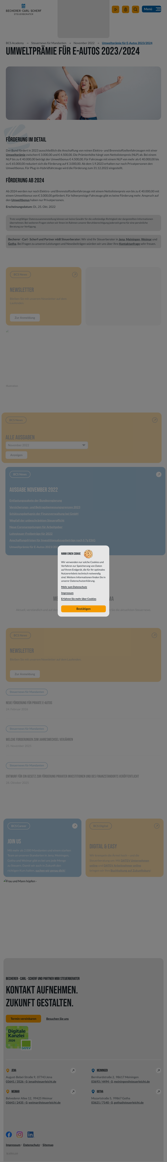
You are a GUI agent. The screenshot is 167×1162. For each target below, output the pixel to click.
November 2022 (84, 43)
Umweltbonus (20, 200)
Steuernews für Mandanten (48, 43)
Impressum (13, 1145)
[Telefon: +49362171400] (102, 1103)
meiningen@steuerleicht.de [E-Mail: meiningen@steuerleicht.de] (132, 1082)
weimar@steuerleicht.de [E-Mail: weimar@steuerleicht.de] (44, 1103)
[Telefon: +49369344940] (102, 1082)
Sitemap (48, 1145)
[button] (135, 11)
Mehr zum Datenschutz (74, 587)
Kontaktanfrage (129, 244)
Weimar (146, 239)
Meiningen (133, 239)
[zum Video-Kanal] (115, 11)
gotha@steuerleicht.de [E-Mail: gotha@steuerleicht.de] (129, 1103)
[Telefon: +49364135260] (16, 1082)
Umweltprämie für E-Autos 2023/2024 (127, 43)
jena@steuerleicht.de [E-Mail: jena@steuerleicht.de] (42, 1082)
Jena (122, 239)
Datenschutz (31, 1145)
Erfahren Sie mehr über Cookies (78, 598)
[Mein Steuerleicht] (125, 11)
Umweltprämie (15, 155)
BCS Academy (15, 43)
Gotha (12, 244)
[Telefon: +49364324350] (16, 1103)
